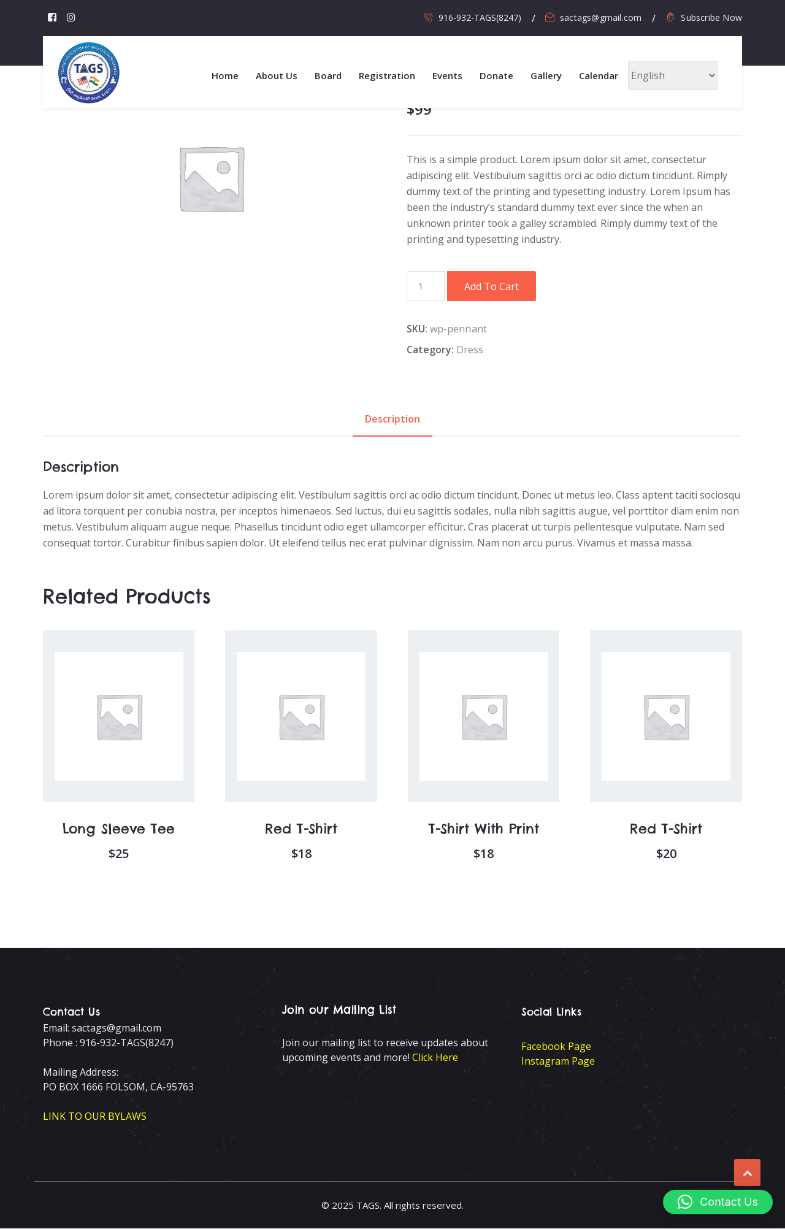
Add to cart (491, 286)
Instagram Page (558, 1061)
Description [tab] (392, 419)
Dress (470, 349)
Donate (496, 75)
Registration (387, 75)
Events (447, 75)
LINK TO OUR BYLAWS (95, 1117)
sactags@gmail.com (600, 17)
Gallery (546, 75)
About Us (276, 75)
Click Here (435, 1058)
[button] (718, 1202)
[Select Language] (673, 75)
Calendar (598, 75)
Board (328, 75)
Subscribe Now (711, 17)
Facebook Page (556, 1047)
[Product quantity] (426, 286)
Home (225, 75)
